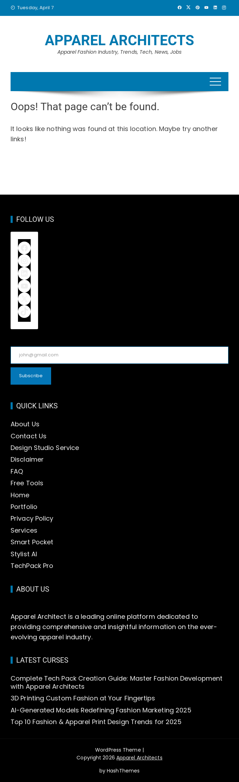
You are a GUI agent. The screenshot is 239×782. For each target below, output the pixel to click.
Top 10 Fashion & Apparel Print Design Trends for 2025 (96, 721)
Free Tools (27, 483)
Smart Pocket (32, 542)
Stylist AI (24, 554)
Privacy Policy (32, 518)
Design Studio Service (45, 447)
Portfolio (24, 506)
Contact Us (29, 436)
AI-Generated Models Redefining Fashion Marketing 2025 (101, 710)
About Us (25, 424)
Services (24, 530)
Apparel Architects (119, 40)
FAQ (17, 471)
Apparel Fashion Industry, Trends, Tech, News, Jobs (119, 51)
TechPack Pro (32, 565)
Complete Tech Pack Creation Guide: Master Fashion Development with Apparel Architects (116, 682)
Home (20, 495)
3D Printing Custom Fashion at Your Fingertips (83, 698)
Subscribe (31, 375)
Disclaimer (27, 459)
